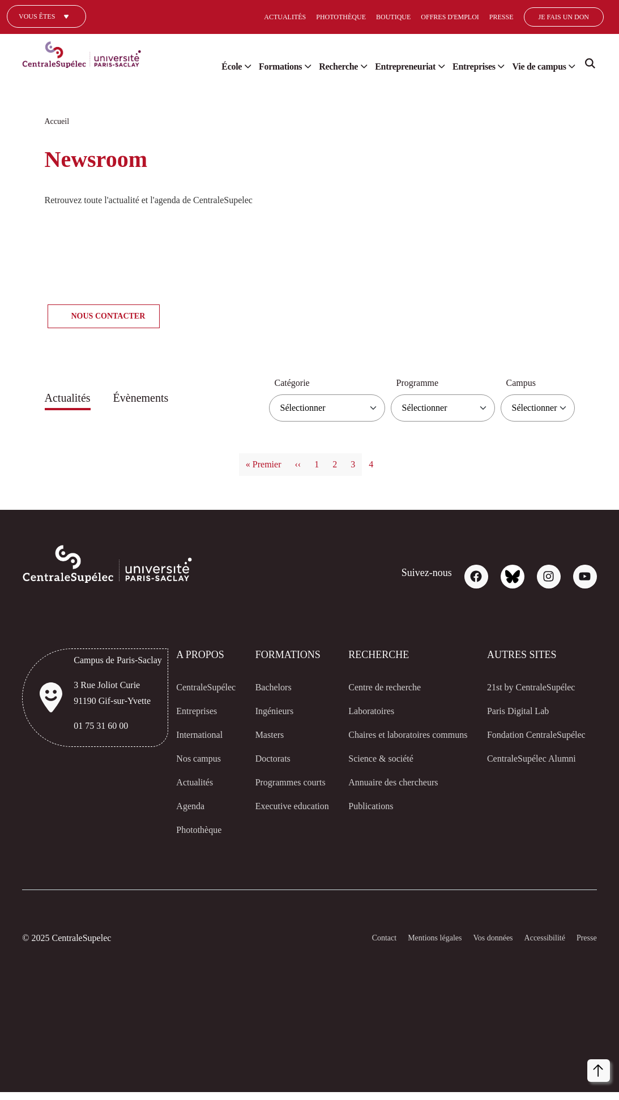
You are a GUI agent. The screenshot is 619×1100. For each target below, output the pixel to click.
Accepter (572, 1068)
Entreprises (464, 67)
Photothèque (298, 17)
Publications (365, 822)
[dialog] (494, 1043)
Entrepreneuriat (387, 67)
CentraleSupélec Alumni (530, 774)
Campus (518, 383)
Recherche (312, 67)
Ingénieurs (272, 711)
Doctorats (270, 759)
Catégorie (272, 383)
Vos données (481, 945)
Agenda (185, 806)
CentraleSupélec (203, 687)
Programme (407, 383)
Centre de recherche (382, 687)
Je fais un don (519, 17)
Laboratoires (366, 711)
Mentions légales (415, 945)
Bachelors (270, 687)
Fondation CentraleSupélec (514, 743)
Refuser (523, 1068)
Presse (457, 17)
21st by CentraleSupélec (531, 687)
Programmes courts (277, 790)
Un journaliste (45, 33)
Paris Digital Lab (515, 711)
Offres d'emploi (408, 17)
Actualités (243, 17)
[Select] (589, 17)
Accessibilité (538, 945)
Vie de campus (536, 67)
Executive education (270, 830)
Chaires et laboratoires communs (388, 743)
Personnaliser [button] (414, 1068)
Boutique (352, 17)
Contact (358, 945)
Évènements (153, 398)
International (197, 735)
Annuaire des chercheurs (392, 798)
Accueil (57, 121)
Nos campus (195, 759)
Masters (266, 735)
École (197, 67)
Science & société (375, 774)
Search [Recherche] (589, 67)
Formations (249, 67)
